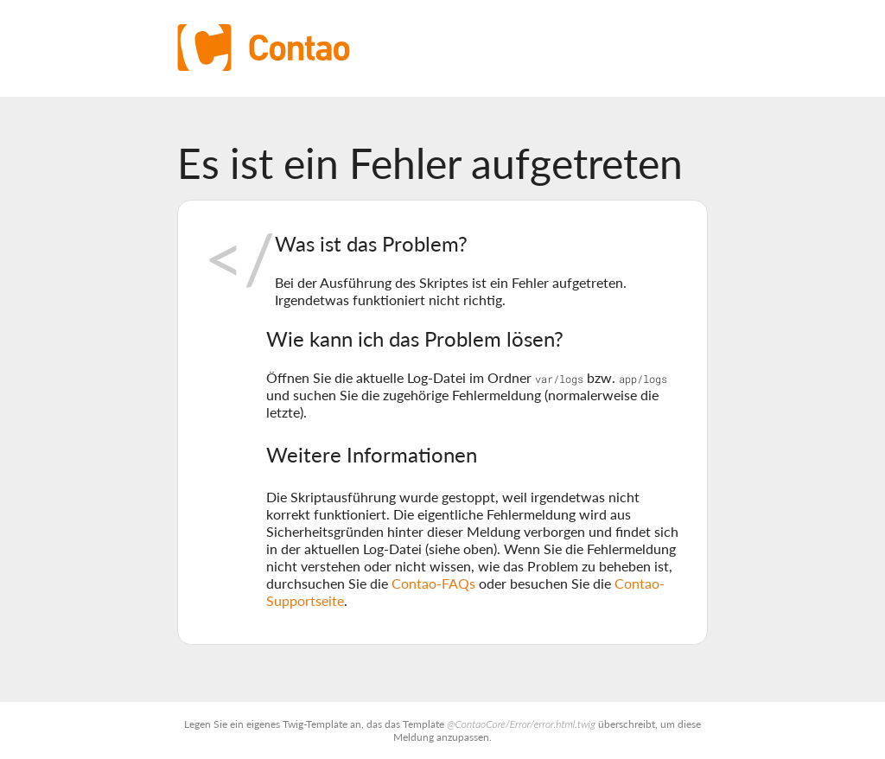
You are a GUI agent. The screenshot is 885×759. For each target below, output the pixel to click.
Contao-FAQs (433, 583)
